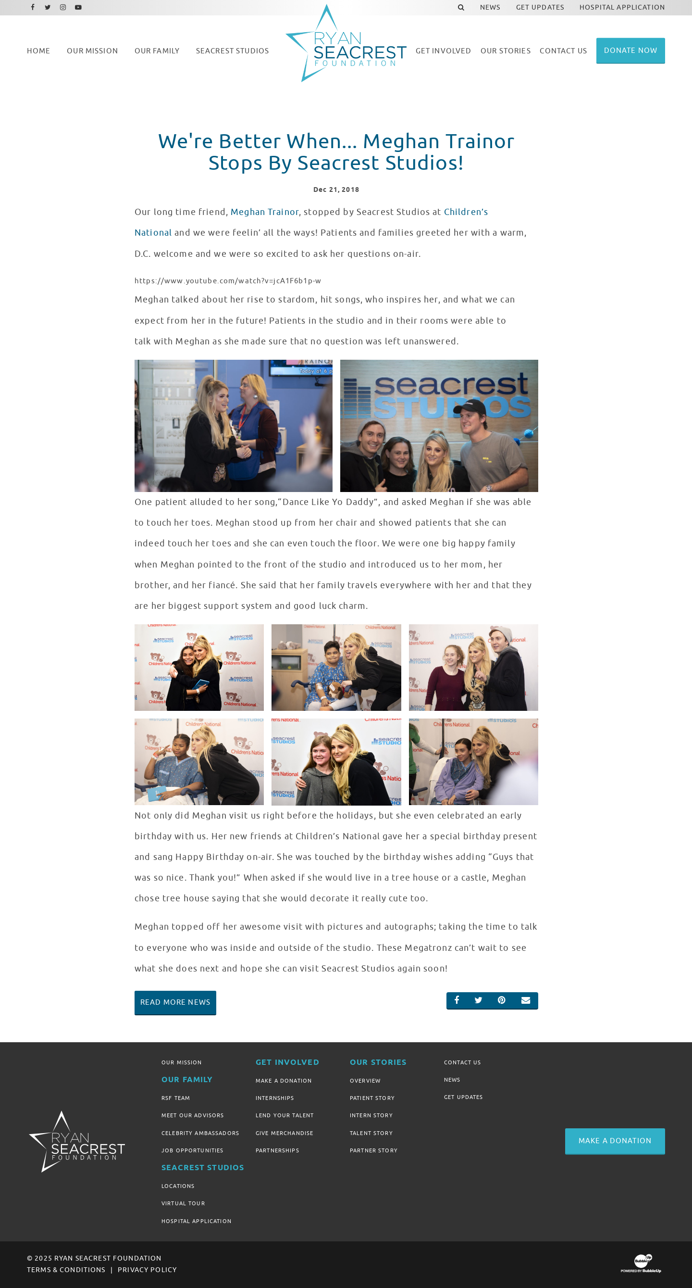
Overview (365, 1080)
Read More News (175, 1002)
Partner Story (374, 1150)
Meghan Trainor (265, 212)
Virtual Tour (183, 1203)
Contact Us (462, 1062)
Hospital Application (196, 1221)
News (452, 1079)
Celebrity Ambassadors (200, 1133)
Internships (275, 1098)
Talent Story (371, 1133)
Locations (178, 1186)
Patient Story (372, 1098)
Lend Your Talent (285, 1115)
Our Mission (181, 1062)
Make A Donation (284, 1080)
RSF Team (175, 1098)
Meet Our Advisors (192, 1115)
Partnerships (277, 1150)
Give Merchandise (284, 1133)
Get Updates (463, 1097)
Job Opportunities (192, 1150)
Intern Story (371, 1115)
